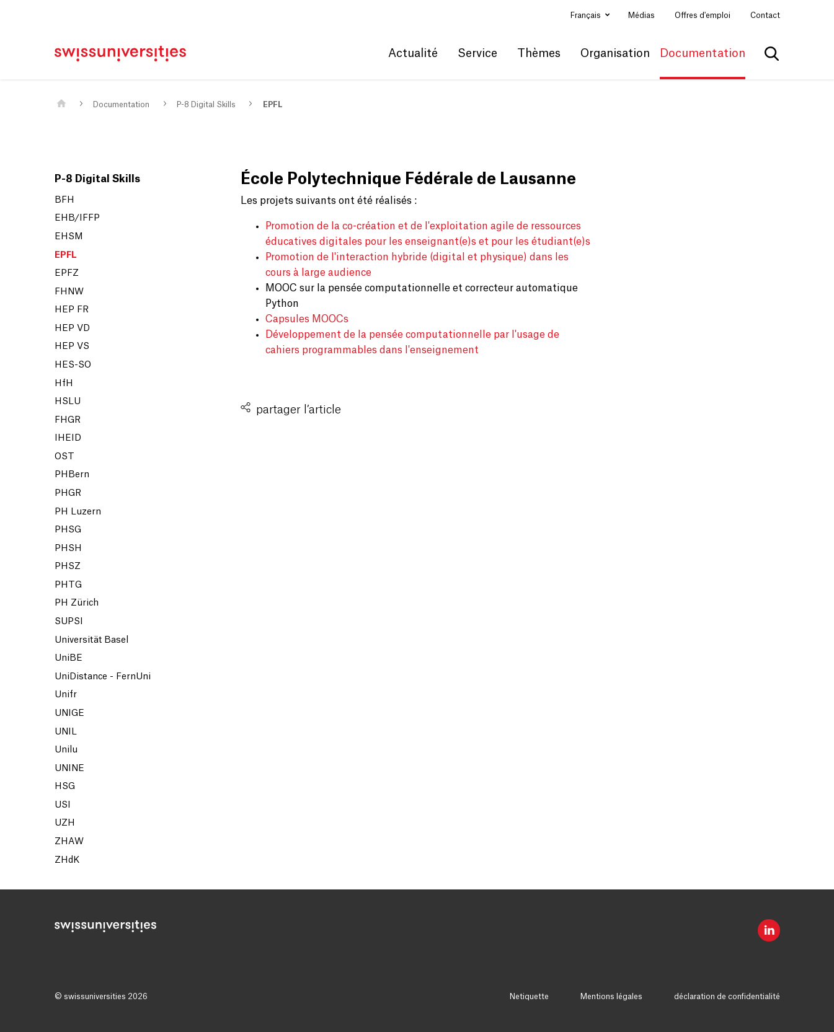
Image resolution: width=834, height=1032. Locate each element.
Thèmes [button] (539, 53)
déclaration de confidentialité (727, 996)
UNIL (66, 732)
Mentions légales (611, 996)
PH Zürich (77, 603)
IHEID (68, 438)
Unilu (66, 750)
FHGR (68, 420)
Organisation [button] (615, 53)
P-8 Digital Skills (206, 104)
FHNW (69, 292)
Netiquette (529, 996)
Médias (641, 15)
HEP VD (72, 328)
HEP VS (72, 346)
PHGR (68, 493)
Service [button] (477, 53)
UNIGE (69, 713)
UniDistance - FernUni (103, 677)
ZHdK (67, 860)
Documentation (121, 104)
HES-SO (73, 365)
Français (586, 15)
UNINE (69, 768)
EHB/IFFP (77, 218)
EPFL (273, 104)
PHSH (68, 548)
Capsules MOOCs (306, 319)
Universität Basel (91, 640)
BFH (64, 200)
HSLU (68, 401)
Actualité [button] (413, 53)
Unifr (66, 694)
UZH (65, 823)
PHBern (72, 474)
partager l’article (298, 409)
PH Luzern (78, 512)
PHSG (68, 530)
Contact (765, 15)
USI (63, 805)
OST (64, 456)
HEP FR (72, 310)
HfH (64, 383)
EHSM (69, 236)
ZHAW (69, 841)
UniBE (68, 658)
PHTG (68, 585)
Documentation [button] (702, 53)
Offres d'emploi (702, 15)
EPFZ (67, 273)
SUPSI (69, 621)
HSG (65, 786)
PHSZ (68, 566)
